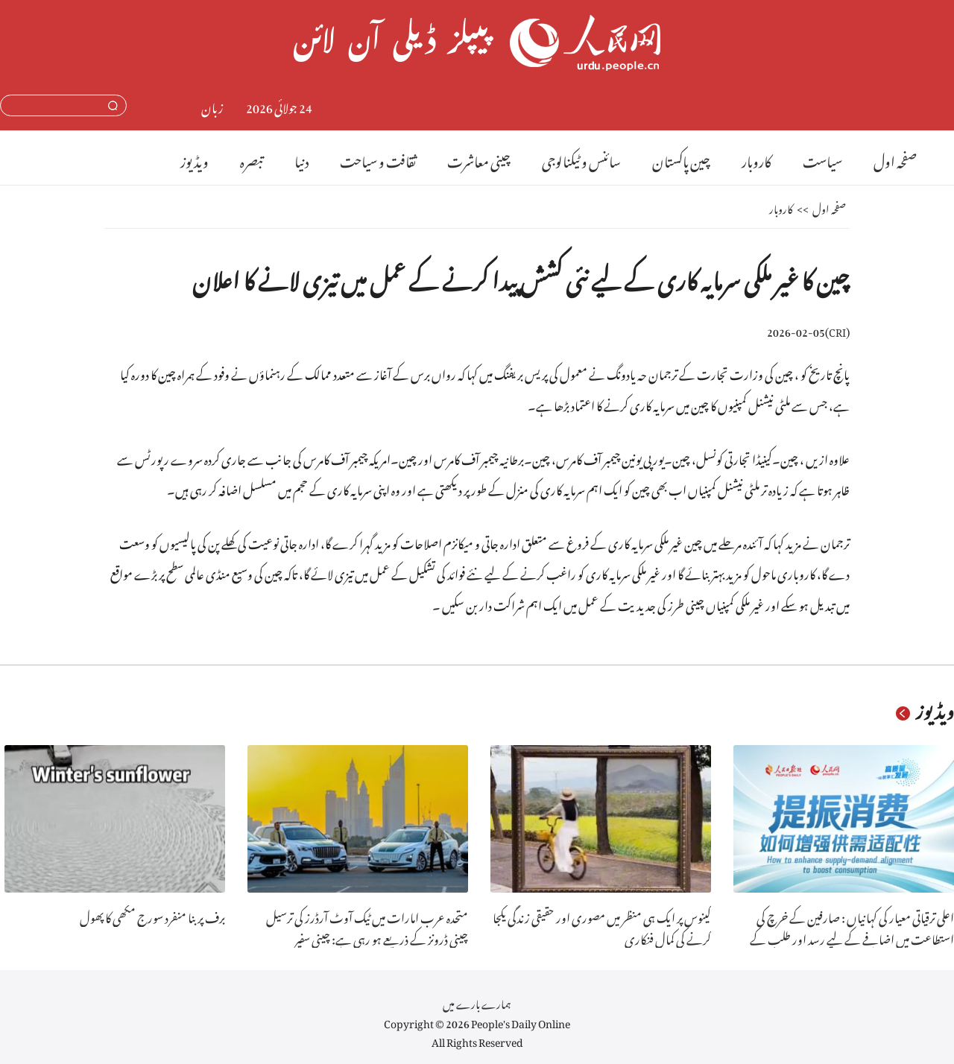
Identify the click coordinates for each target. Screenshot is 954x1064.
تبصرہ (251, 159)
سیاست (822, 159)
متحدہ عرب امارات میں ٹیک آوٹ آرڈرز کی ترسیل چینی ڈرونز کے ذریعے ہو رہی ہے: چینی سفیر (367, 926)
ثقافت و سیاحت (378, 159)
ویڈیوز (194, 159)
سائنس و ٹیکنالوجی (581, 159)
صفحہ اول (895, 159)
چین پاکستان (681, 159)
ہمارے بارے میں (477, 1002)
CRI (837, 330)
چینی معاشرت (479, 159)
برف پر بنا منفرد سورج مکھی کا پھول (152, 916)
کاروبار (756, 159)
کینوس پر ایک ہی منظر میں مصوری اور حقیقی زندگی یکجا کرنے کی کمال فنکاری (602, 926)
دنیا (301, 159)
